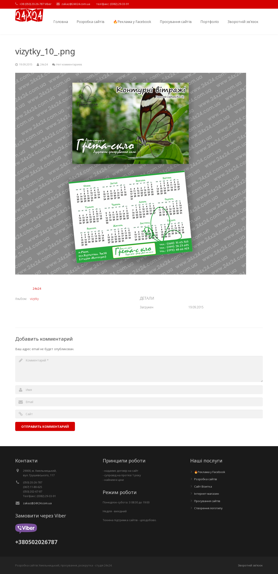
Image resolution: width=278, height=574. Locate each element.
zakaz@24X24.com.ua (37, 503)
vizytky (34, 299)
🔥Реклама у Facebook (209, 472)
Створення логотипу (208, 508)
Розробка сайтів (205, 479)
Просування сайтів (207, 501)
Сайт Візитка (203, 486)
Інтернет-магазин (206, 494)
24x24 (37, 288)
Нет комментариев (69, 64)
